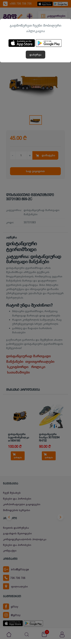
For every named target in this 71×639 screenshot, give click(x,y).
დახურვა (35, 54)
